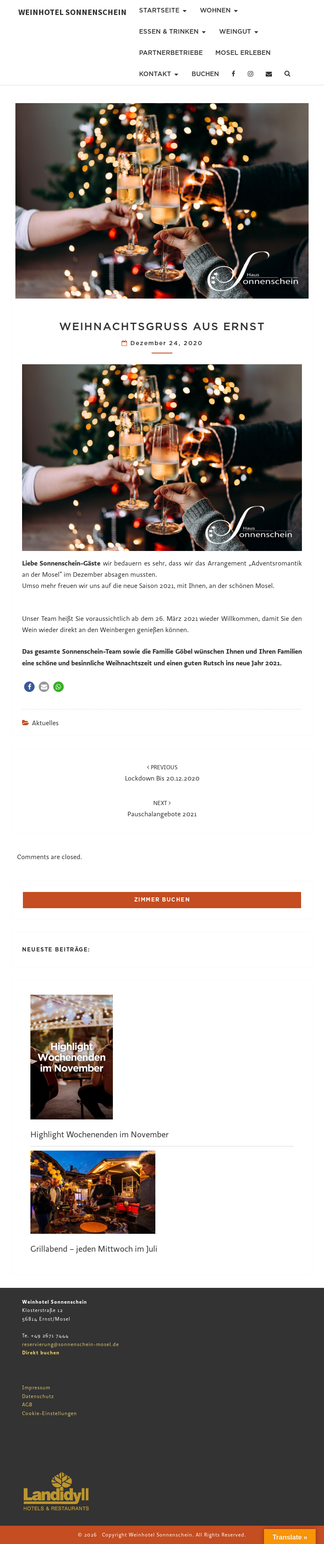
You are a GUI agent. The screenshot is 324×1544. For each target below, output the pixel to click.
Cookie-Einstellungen (49, 1413)
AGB (27, 1405)
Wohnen (215, 10)
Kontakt (155, 74)
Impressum (36, 1388)
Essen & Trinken (169, 31)
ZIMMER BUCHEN (162, 900)
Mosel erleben (243, 53)
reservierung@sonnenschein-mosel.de (70, 1344)
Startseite (159, 10)
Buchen (205, 74)
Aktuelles (45, 723)
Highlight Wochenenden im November (99, 1134)
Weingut (235, 31)
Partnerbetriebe (171, 53)
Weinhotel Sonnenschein (72, 12)
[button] (29, 687)
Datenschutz (38, 1396)
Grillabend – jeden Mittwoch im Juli (93, 1249)
